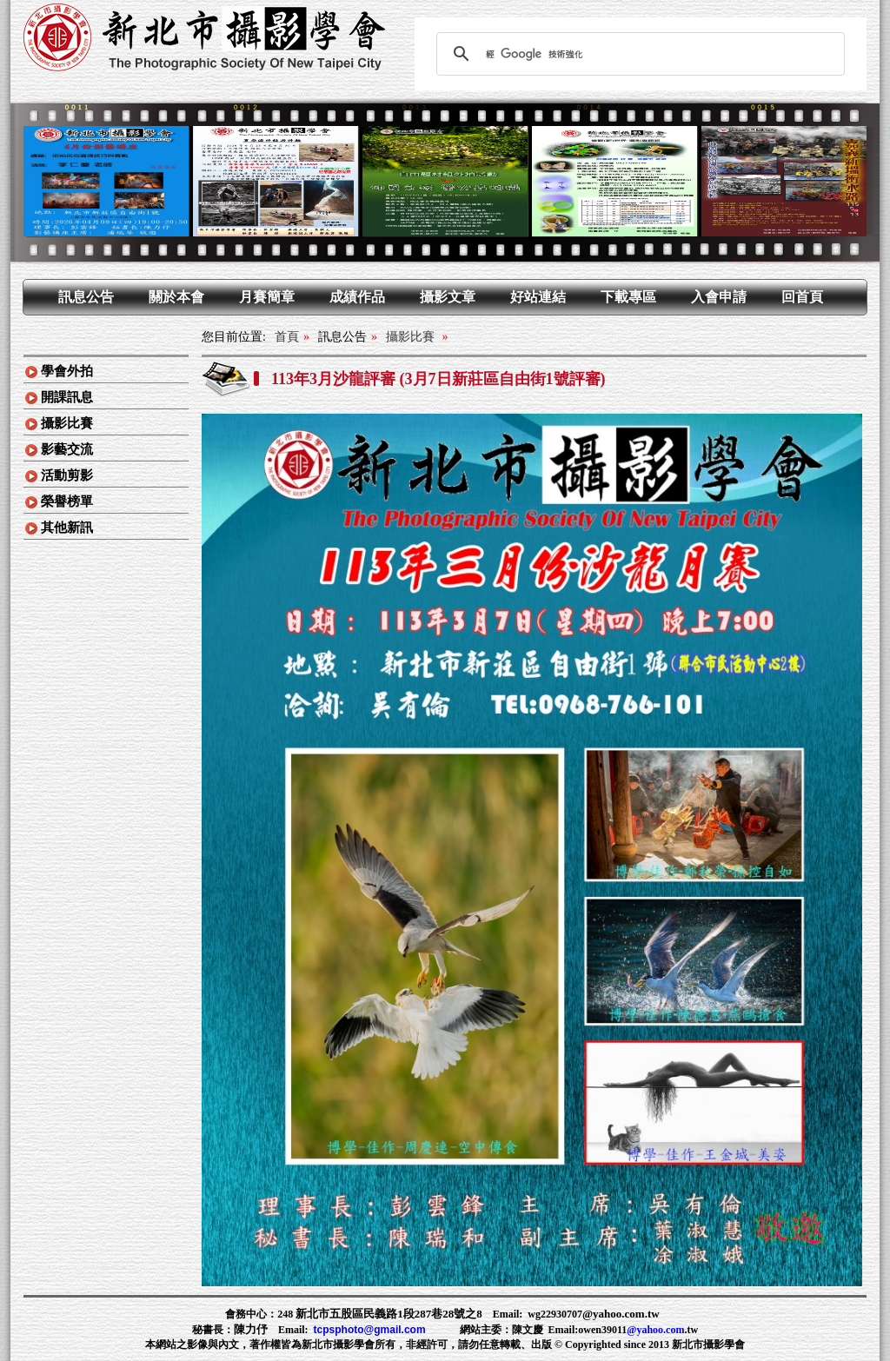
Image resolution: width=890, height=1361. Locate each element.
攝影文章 (447, 296)
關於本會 (176, 296)
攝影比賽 (67, 423)
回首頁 (802, 296)
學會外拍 (67, 371)
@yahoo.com (655, 1330)
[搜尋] (638, 53)
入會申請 (719, 296)
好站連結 (538, 296)
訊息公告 (86, 296)
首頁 (287, 336)
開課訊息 (67, 397)
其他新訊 (67, 527)
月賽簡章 (267, 296)
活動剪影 (67, 475)
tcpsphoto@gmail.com (370, 1330)
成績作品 (357, 296)
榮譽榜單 (67, 501)
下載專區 (628, 296)
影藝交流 (67, 449)
